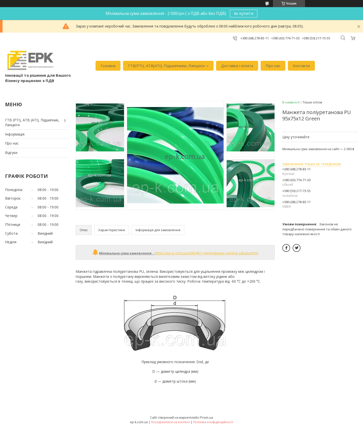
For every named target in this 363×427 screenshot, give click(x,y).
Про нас (273, 65)
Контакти (301, 65)
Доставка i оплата (237, 65)
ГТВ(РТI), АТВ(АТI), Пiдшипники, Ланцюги (166, 65)
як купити (243, 13)
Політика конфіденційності (213, 422)
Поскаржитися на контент (170, 422)
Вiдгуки (11, 152)
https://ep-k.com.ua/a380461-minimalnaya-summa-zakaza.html (206, 253)
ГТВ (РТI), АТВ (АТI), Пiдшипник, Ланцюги (32, 122)
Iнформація (14, 134)
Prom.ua (206, 417)
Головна (108, 65)
